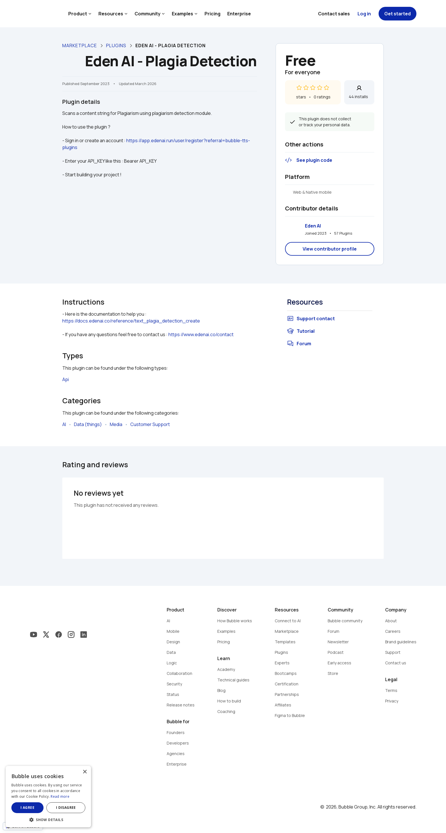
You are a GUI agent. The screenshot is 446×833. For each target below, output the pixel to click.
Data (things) (88, 424)
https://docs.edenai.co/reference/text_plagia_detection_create (131, 321)
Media (116, 424)
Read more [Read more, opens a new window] (60, 796)
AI (64, 424)
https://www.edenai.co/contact (201, 334)
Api (65, 379)
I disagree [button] (66, 807)
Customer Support (150, 424)
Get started (397, 14)
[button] (48, 819)
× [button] (84, 772)
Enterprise (239, 14)
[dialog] (48, 796)
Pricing (212, 14)
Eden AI (313, 226)
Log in (364, 14)
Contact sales (334, 14)
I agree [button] (27, 807)
